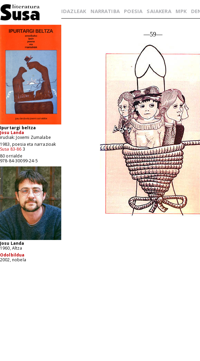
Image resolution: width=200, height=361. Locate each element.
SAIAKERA (159, 11)
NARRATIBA (105, 11)
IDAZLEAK (73, 11)
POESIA (133, 11)
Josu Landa (12, 132)
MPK (181, 11)
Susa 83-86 (11, 149)
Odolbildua (12, 255)
